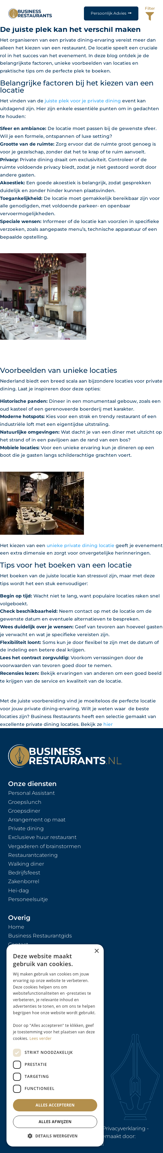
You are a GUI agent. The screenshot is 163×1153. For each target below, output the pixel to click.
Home (16, 927)
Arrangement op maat (36, 820)
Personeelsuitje (28, 899)
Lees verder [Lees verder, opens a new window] (40, 1038)
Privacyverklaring (124, 1128)
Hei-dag (18, 890)
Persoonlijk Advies (108, 13)
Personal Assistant (31, 793)
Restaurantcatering (33, 855)
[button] (55, 1136)
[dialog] (55, 1045)
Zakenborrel (23, 881)
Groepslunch (24, 802)
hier (108, 724)
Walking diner (26, 864)
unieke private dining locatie (80, 545)
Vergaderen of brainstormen (44, 846)
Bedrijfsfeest (24, 873)
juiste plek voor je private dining (82, 101)
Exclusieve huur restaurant (42, 837)
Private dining (26, 828)
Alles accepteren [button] (55, 1105)
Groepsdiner (24, 811)
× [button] (96, 951)
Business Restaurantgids (40, 936)
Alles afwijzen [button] (55, 1121)
